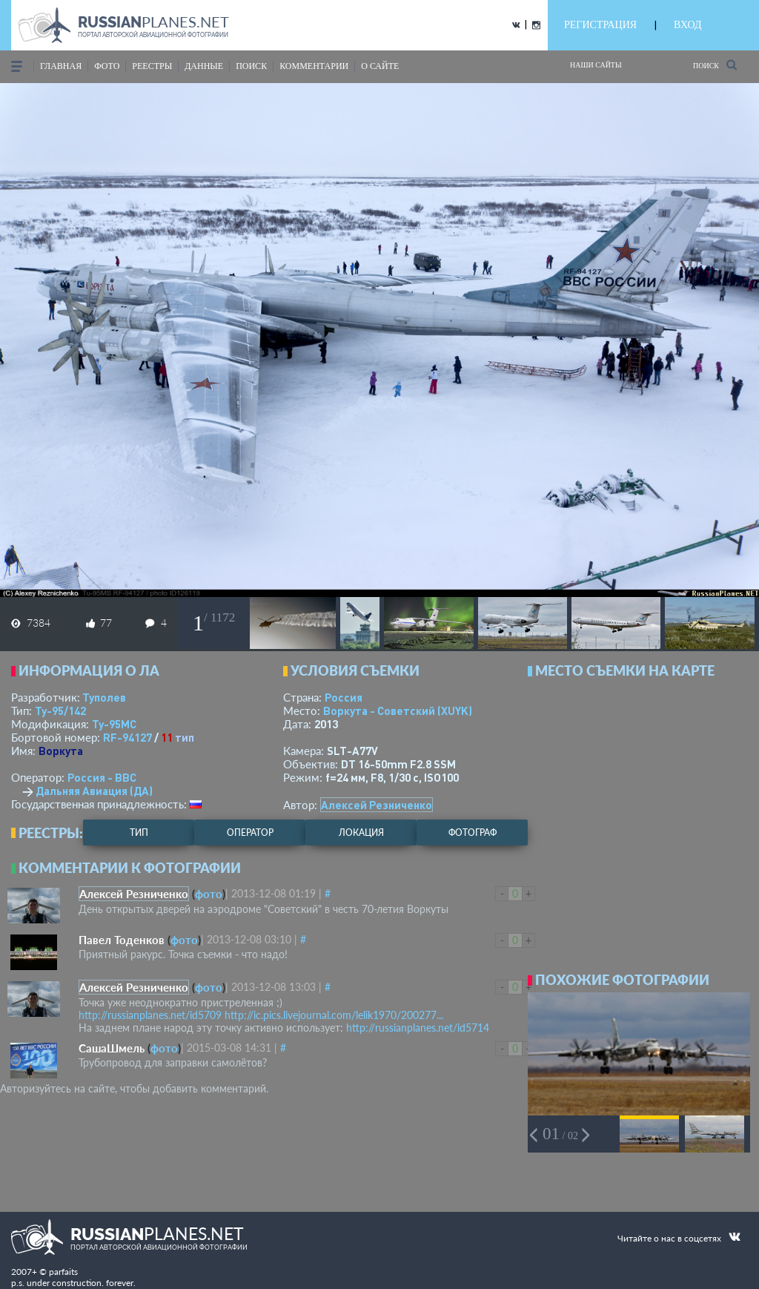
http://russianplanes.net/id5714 (417, 1027)
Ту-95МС (114, 724)
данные (204, 66)
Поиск (715, 64)
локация (361, 832)
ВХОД (687, 24)
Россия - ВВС (101, 777)
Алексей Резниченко (376, 804)
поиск (251, 66)
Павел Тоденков (122, 939)
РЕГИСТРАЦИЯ (600, 24)
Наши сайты (596, 65)
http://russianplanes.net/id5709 (150, 1015)
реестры (152, 66)
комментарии (313, 66)
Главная (61, 66)
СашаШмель (112, 1048)
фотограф (472, 832)
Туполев (104, 697)
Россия (343, 697)
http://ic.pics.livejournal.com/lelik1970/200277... (334, 1015)
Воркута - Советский (397, 710)
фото (106, 66)
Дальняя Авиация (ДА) (94, 790)
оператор (250, 832)
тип (184, 737)
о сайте (380, 66)
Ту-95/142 (60, 710)
